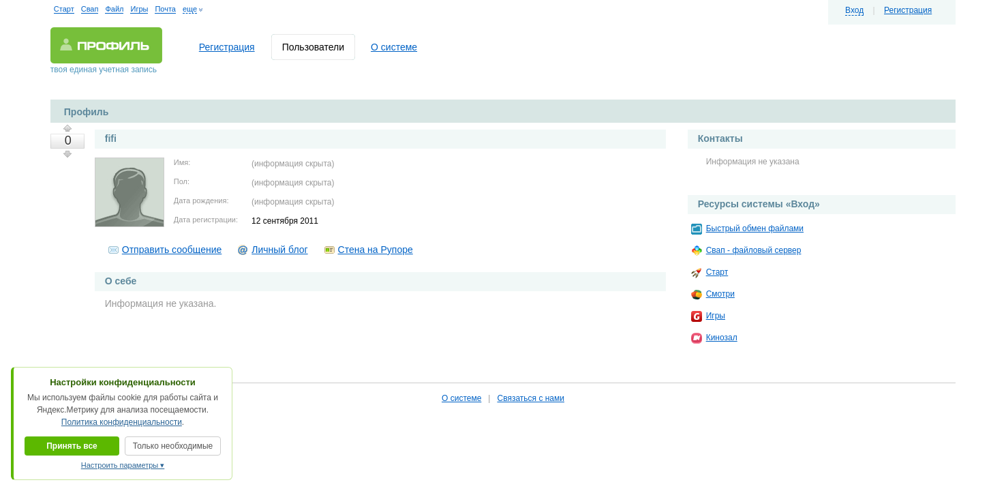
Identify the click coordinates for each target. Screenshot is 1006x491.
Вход (854, 10)
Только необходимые (173, 446)
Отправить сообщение (172, 249)
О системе (394, 47)
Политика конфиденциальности (121, 422)
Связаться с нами (530, 398)
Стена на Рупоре (375, 249)
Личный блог (279, 249)
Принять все (71, 446)
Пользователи (313, 47)
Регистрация (908, 10)
